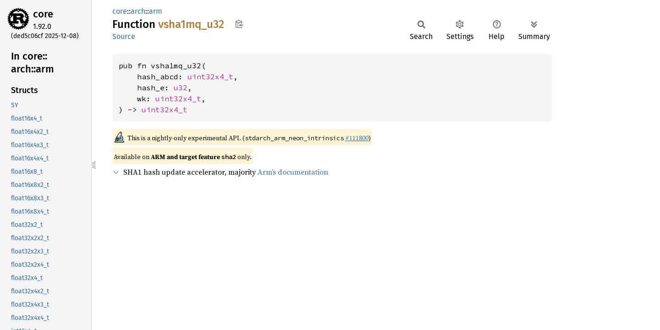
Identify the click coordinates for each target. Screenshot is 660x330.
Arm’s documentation (293, 172)
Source (123, 36)
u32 (180, 87)
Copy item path (239, 24)
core (43, 14)
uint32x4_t (210, 76)
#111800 (356, 138)
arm (155, 11)
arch (138, 11)
